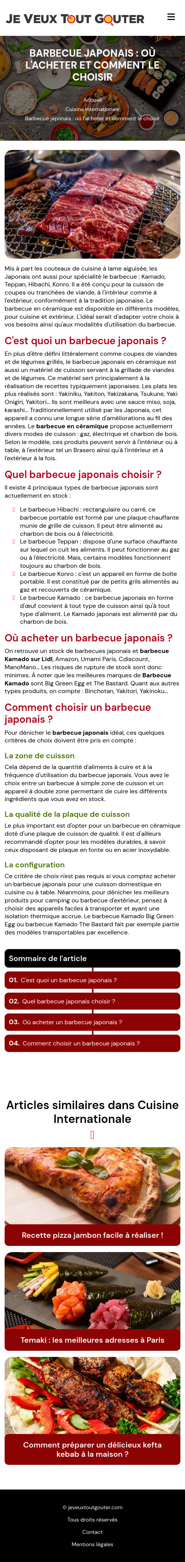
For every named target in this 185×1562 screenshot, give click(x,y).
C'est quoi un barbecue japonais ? (63, 980)
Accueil (92, 99)
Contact (92, 1531)
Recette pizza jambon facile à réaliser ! (92, 1235)
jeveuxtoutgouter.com (95, 1507)
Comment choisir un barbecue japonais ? (74, 1043)
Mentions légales (92, 1544)
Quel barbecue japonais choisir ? (62, 1001)
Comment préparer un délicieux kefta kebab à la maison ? (92, 1449)
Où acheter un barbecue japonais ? (65, 1022)
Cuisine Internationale (92, 109)
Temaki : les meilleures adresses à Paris (92, 1340)
